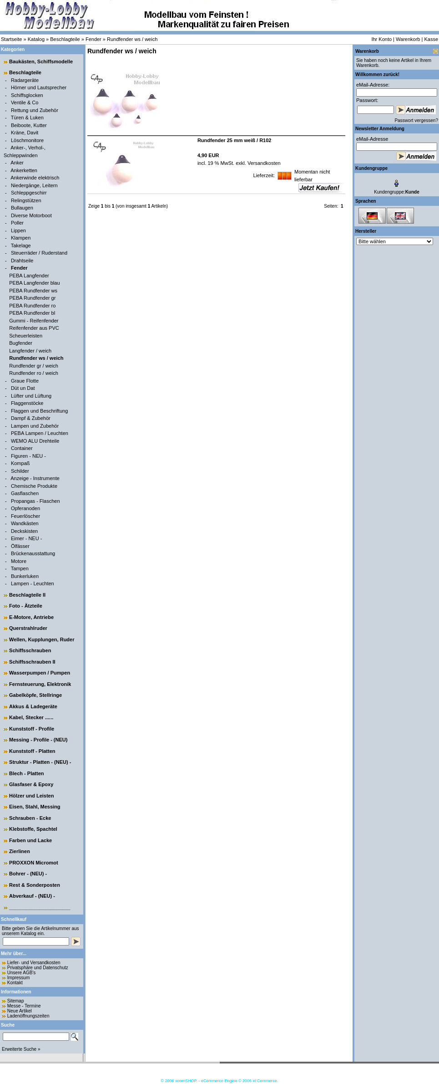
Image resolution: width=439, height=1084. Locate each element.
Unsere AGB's (21, 972)
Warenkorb (408, 39)
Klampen (20, 237)
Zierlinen (19, 851)
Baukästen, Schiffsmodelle (41, 61)
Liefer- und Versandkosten (34, 962)
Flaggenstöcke (27, 403)
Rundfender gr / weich (33, 365)
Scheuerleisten (25, 335)
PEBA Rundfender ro (32, 305)
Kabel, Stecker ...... (31, 717)
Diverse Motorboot (31, 215)
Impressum (18, 977)
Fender (93, 39)
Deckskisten (24, 531)
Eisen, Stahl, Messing (34, 806)
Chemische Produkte (34, 486)
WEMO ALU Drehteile (35, 441)
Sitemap (15, 1000)
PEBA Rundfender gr (32, 298)
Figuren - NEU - (28, 456)
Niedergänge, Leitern (34, 185)
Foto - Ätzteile (25, 605)
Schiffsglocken (27, 95)
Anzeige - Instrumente (35, 478)
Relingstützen (26, 200)
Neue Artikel (19, 1010)
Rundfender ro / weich (33, 373)
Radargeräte (25, 80)
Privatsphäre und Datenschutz (37, 967)
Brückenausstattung (33, 553)
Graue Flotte (25, 380)
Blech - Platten (26, 773)
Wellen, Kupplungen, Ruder (41, 639)
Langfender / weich (30, 350)
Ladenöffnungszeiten (28, 1015)
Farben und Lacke (30, 840)
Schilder (20, 471)
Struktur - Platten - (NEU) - (40, 762)
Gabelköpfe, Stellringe (35, 695)
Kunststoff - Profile (31, 728)
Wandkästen (25, 523)
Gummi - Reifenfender (33, 320)
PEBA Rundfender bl (32, 313)
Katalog (36, 39)
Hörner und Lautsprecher (38, 87)
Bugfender (20, 343)
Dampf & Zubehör (30, 418)
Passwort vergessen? (416, 120)
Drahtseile (22, 260)
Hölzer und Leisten (31, 795)
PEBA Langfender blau (34, 283)
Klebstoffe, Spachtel (33, 829)
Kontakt (15, 982)
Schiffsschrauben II (32, 662)
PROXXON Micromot (33, 862)
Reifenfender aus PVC (34, 328)
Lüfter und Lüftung (31, 396)
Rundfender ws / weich (132, 39)
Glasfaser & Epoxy (31, 784)
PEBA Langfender (29, 275)
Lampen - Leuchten (32, 583)
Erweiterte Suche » (21, 1049)
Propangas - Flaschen (35, 501)
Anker (17, 162)
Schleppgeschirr (29, 192)
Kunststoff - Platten (32, 751)
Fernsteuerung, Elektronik (40, 684)
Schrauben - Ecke (30, 818)
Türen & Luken (27, 117)
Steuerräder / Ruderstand (39, 253)
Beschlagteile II (27, 595)
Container (22, 448)
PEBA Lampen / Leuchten (39, 433)
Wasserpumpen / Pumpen (39, 672)
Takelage (21, 245)
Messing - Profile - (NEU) (38, 739)
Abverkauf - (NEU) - (32, 896)
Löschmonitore (27, 140)
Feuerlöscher (25, 516)
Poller (17, 222)
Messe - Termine (24, 1005)
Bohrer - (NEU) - (28, 873)
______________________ (40, 907)
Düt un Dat (23, 388)
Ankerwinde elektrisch (34, 177)
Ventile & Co (25, 102)
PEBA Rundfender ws (33, 290)
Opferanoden (25, 508)
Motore (18, 561)
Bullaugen (22, 207)
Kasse (431, 39)
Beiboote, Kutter (29, 125)
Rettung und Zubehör (34, 110)
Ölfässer (20, 546)
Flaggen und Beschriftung (39, 411)
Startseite (11, 39)
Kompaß (20, 463)
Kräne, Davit (25, 132)
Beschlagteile (65, 39)
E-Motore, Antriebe (31, 617)
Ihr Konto (381, 39)
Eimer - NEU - (26, 538)
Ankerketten (23, 170)
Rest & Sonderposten (34, 885)
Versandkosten (263, 163)
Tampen (20, 568)
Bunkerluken (25, 576)
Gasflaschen (25, 493)
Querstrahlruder (28, 628)
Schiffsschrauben (30, 650)
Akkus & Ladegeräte (33, 706)
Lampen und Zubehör (35, 426)
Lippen (18, 230)
